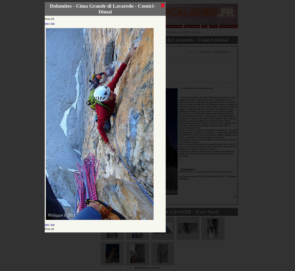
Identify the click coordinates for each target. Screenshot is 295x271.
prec (47, 23)
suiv (53, 23)
